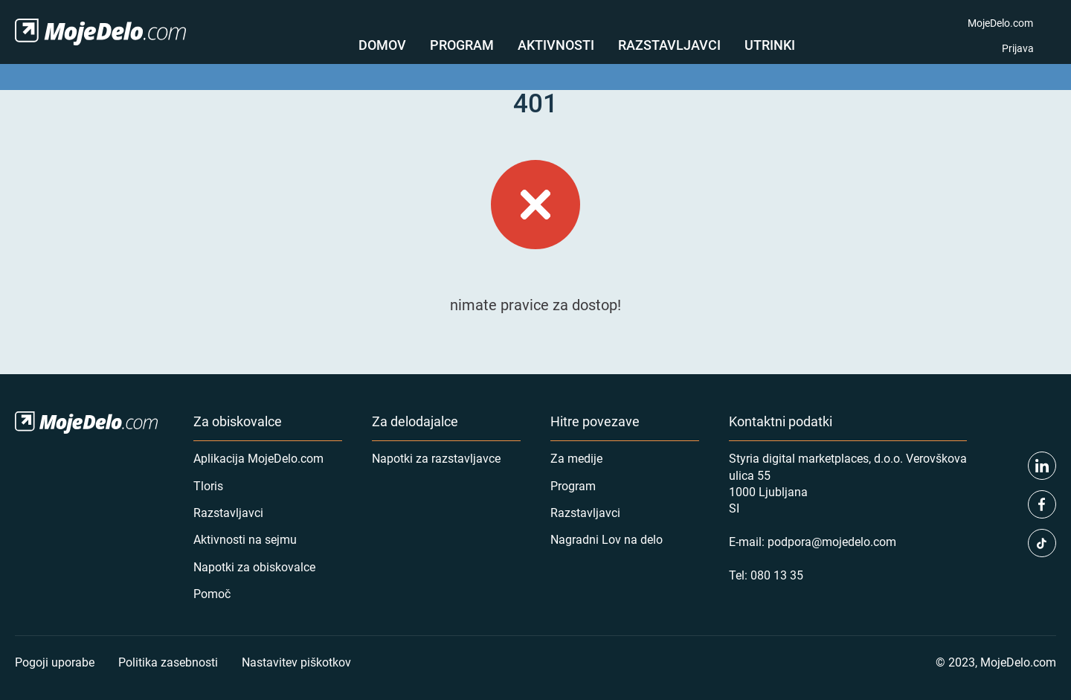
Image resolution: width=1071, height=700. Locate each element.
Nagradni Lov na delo (606, 539)
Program (462, 45)
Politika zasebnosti (168, 662)
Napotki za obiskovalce (254, 566)
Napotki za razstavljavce (436, 458)
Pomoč (212, 593)
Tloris (208, 485)
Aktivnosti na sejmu (245, 539)
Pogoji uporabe (54, 662)
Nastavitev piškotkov (296, 662)
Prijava (1018, 48)
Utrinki (769, 45)
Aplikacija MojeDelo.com (258, 458)
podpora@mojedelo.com (832, 541)
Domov (382, 45)
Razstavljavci (669, 45)
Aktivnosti (556, 45)
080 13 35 (776, 574)
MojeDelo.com (1000, 23)
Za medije (576, 458)
